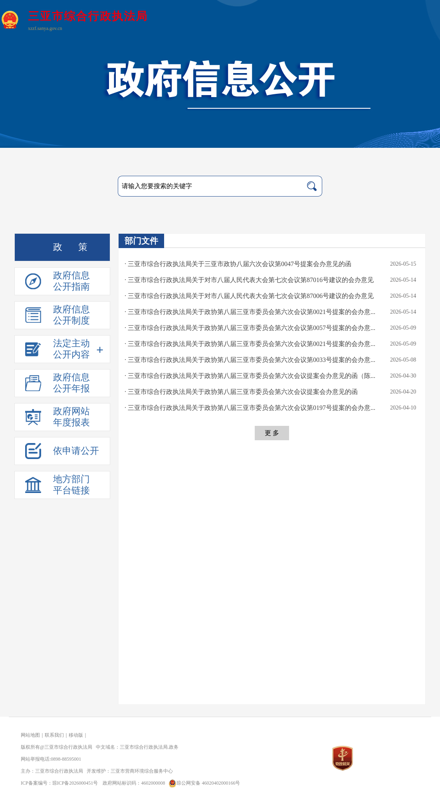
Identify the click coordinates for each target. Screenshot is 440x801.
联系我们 (54, 735)
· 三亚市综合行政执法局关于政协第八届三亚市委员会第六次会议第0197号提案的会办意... (250, 407)
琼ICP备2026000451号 (75, 783)
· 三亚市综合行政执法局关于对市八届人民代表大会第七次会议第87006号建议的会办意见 (249, 295)
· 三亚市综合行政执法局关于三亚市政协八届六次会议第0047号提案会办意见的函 (238, 263)
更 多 (272, 432)
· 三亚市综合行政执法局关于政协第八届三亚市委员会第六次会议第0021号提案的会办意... (250, 311)
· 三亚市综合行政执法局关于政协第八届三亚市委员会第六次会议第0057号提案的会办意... (250, 327)
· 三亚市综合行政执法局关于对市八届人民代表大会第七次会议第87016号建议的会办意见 (249, 279)
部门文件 (141, 241)
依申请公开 (76, 451)
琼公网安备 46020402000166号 (203, 783)
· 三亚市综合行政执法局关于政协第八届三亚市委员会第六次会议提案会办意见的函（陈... (250, 375)
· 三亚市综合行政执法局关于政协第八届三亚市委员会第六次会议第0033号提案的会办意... (250, 359)
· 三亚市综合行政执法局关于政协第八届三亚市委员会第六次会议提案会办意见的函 (241, 391)
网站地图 (30, 735)
